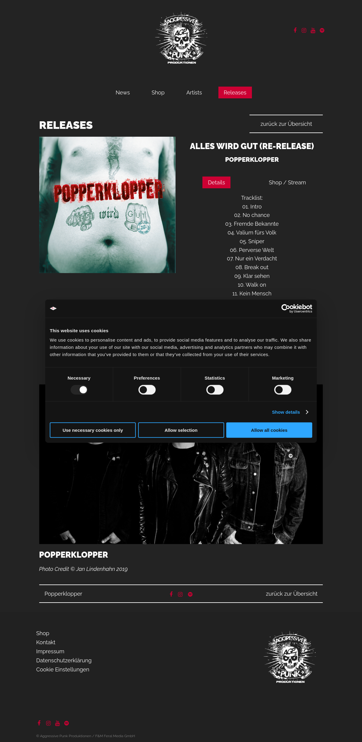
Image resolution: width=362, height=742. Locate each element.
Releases (235, 92)
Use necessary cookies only (92, 430)
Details (216, 182)
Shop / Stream (287, 182)
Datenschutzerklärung (64, 660)
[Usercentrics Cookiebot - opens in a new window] (285, 308)
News (123, 92)
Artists (194, 92)
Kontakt (46, 642)
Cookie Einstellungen (62, 669)
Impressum (50, 651)
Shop (157, 92)
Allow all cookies (269, 430)
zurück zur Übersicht (286, 124)
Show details (286, 411)
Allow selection (180, 430)
